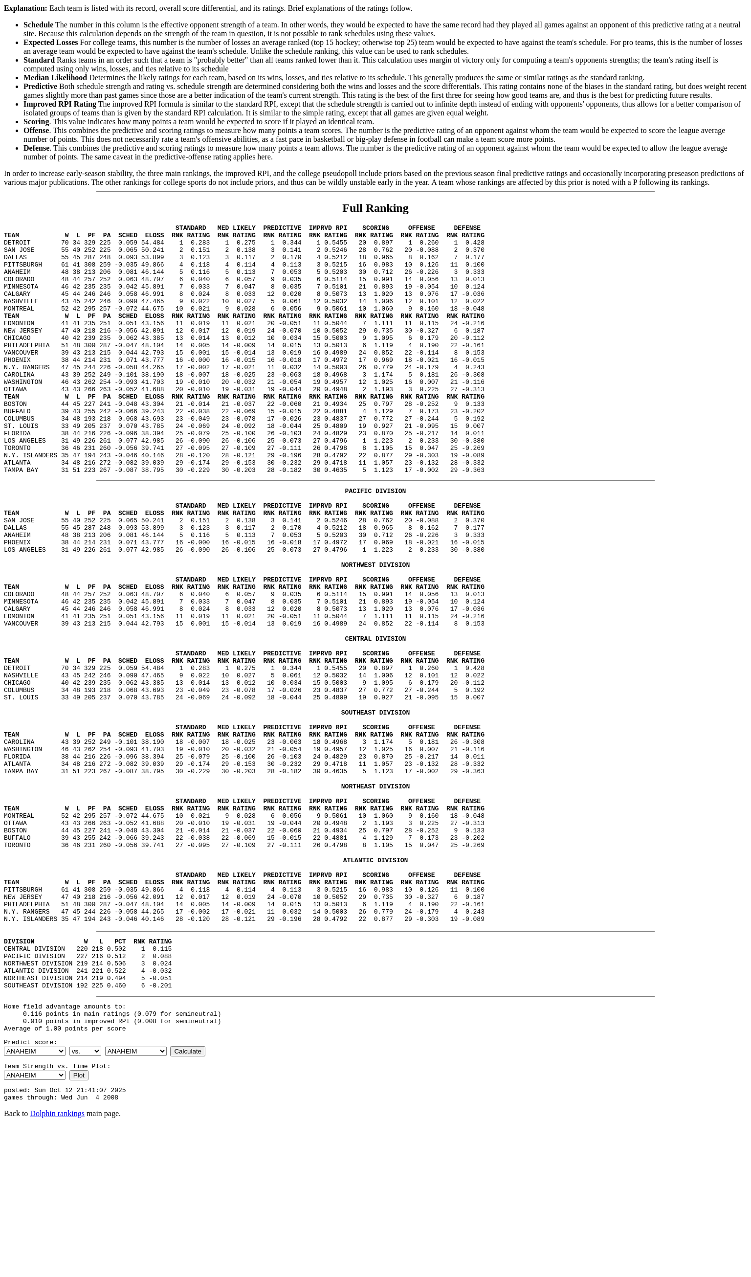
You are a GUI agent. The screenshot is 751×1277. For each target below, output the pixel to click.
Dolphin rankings (57, 1264)
